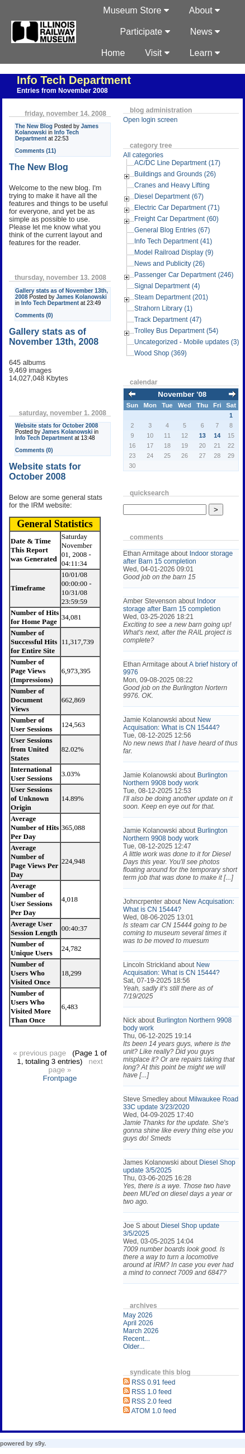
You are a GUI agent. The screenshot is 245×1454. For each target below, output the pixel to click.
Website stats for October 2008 (56, 426)
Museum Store (135, 10)
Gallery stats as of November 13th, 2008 (53, 336)
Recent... (136, 1339)
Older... (134, 1346)
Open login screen (150, 120)
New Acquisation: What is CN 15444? (171, 723)
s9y (39, 1443)
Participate (145, 31)
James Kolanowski (81, 297)
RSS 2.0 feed (151, 1401)
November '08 (182, 394)
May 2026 (138, 1315)
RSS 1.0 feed (151, 1392)
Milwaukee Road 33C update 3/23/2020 (180, 1103)
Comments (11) (35, 151)
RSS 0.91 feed (153, 1382)
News (205, 31)
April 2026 (138, 1323)
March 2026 (140, 1331)
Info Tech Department (74, 80)
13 (202, 435)
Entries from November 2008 (62, 91)
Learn (205, 53)
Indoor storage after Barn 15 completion (178, 557)
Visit (157, 53)
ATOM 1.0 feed (153, 1411)
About (204, 10)
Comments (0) (34, 315)
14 (217, 435)
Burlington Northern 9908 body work (175, 779)
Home (113, 53)
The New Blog (34, 126)
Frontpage (60, 1078)
